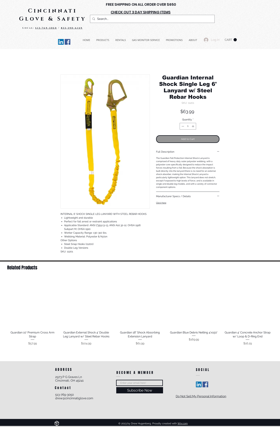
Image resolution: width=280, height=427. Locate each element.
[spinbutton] (188, 126)
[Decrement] (182, 126)
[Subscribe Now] (139, 390)
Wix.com (183, 423)
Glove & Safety (52, 19)
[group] (140, 311)
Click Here (161, 203)
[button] (231, 40)
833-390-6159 (72, 27)
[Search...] (152, 19)
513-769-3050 (46, 27)
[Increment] (193, 126)
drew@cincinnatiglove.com (74, 398)
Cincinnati (52, 10)
